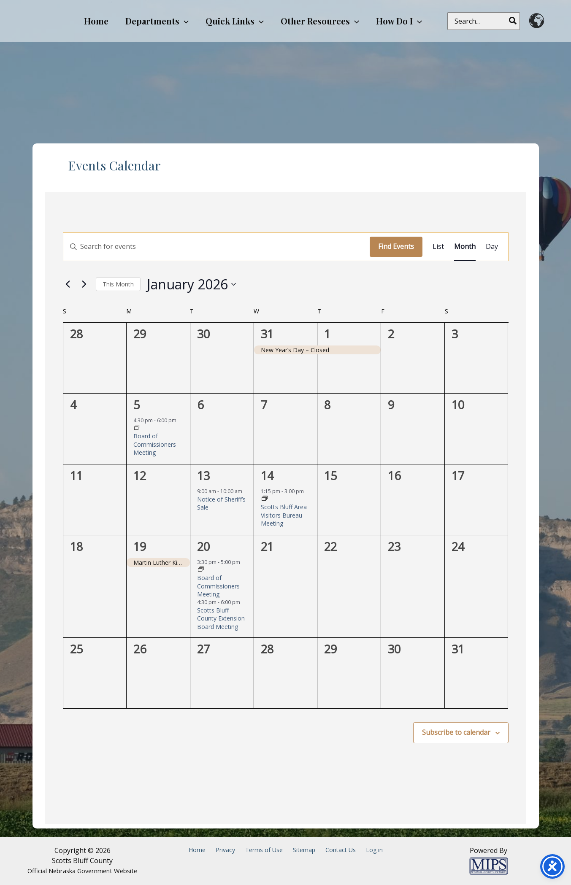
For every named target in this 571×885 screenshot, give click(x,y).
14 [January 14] (267, 475)
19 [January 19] (139, 546)
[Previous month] (68, 284)
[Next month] (84, 284)
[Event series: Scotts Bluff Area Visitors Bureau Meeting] (265, 498)
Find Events (396, 246)
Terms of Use (264, 850)
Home (197, 850)
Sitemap (304, 850)
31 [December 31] (267, 334)
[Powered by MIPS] (489, 865)
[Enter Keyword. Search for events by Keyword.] (216, 247)
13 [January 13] (203, 475)
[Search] (513, 21)
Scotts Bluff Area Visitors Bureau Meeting (284, 515)
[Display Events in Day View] (492, 247)
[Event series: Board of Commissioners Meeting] (137, 428)
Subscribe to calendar (456, 732)
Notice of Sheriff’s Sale (221, 503)
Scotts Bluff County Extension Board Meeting (221, 618)
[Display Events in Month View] (465, 247)
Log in (374, 850)
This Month (118, 284)
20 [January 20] (203, 546)
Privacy (225, 850)
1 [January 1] (327, 334)
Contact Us (340, 850)
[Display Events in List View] (438, 247)
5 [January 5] (136, 405)
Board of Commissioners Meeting (154, 444)
